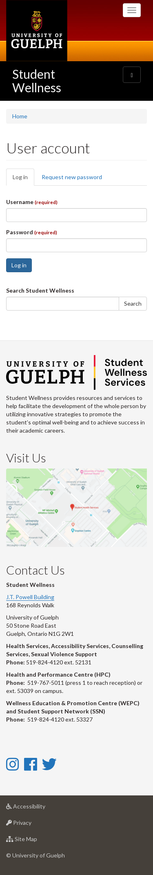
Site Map (34, 841)
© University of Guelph (35, 855)
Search (133, 303)
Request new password (72, 176)
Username (32, 201)
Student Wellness (36, 81)
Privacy (31, 824)
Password (31, 232)
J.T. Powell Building (30, 596)
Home (19, 116)
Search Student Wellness (40, 290)
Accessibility (38, 808)
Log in (23, 179)
